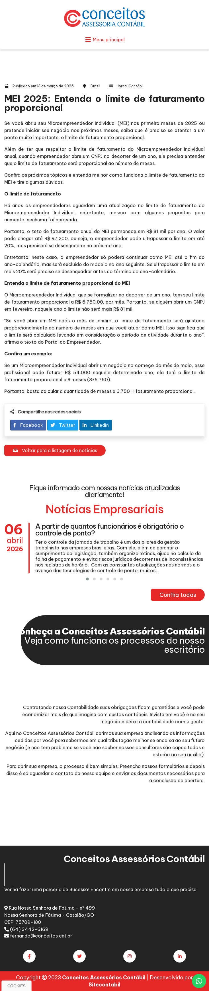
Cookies (16, 986)
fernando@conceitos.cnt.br (38, 936)
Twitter (62, 425)
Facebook (28, 425)
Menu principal (104, 39)
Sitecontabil (104, 984)
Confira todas (177, 594)
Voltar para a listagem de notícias (55, 450)
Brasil (95, 86)
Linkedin (96, 425)
